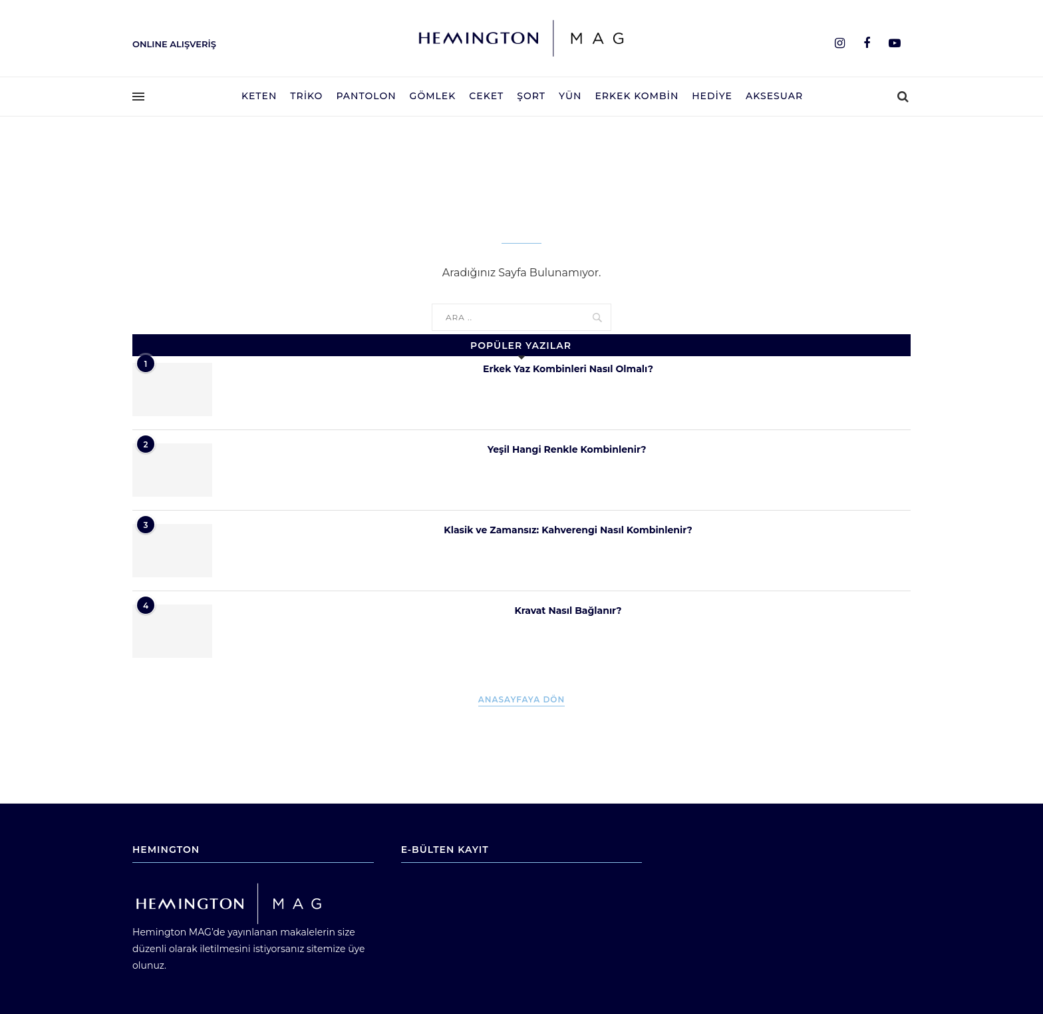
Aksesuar (774, 96)
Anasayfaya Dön (521, 699)
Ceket (486, 96)
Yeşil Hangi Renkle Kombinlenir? (568, 449)
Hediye (712, 96)
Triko (306, 96)
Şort (531, 96)
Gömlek (433, 96)
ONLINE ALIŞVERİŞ (174, 44)
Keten (259, 96)
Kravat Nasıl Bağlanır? (567, 611)
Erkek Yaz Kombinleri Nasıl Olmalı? (568, 369)
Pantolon (366, 96)
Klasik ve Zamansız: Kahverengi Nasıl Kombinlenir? (568, 530)
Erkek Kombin (636, 96)
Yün (570, 96)
